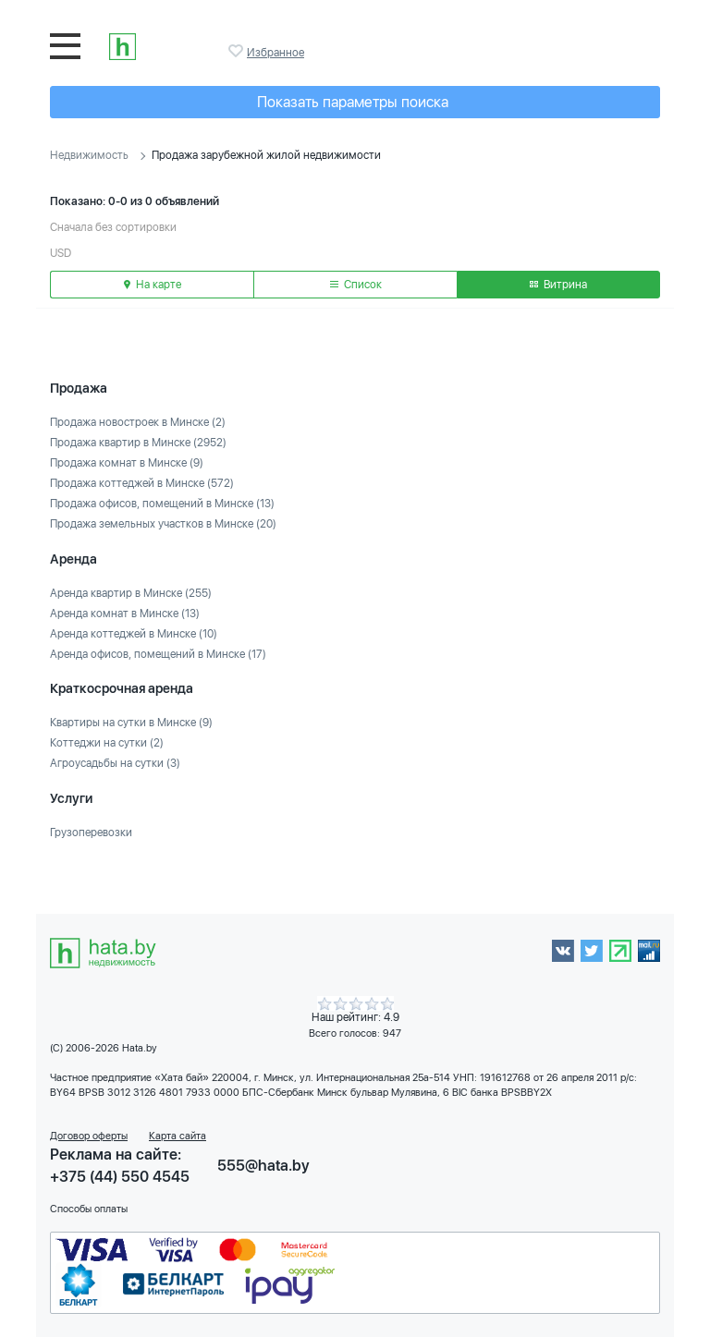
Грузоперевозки (91, 832)
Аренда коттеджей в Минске (133, 633)
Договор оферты (89, 1136)
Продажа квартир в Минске (138, 442)
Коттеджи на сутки (107, 742)
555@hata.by (263, 1165)
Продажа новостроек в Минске (138, 422)
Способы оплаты (89, 1209)
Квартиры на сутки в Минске (131, 722)
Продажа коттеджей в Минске (142, 483)
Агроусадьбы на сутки (115, 763)
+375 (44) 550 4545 (120, 1176)
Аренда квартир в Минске (131, 593)
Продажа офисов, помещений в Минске (162, 503)
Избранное (237, 50)
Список (356, 284)
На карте (152, 284)
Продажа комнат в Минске (126, 462)
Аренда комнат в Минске (125, 613)
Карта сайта (177, 1136)
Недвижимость (89, 155)
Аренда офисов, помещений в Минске (158, 654)
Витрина (558, 284)
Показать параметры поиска (352, 102)
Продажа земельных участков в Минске (163, 523)
